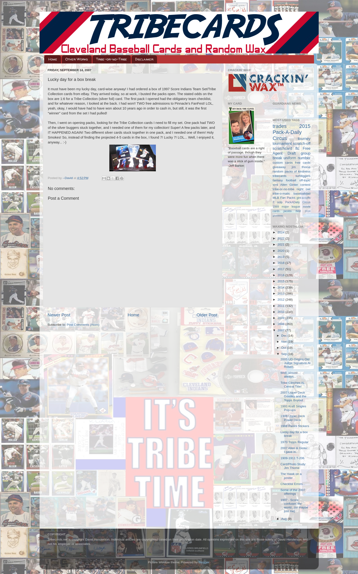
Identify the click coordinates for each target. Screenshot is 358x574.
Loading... (235, 177)
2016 (281, 275)
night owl (304, 189)
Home (52, 59)
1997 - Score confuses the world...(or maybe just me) (294, 505)
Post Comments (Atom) (83, 324)
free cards (302, 162)
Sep (284, 354)
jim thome (301, 167)
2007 (281, 330)
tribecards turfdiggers (292, 176)
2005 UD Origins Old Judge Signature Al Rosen (295, 363)
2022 (281, 238)
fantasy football (284, 180)
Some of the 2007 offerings (293, 491)
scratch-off (301, 143)
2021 (281, 244)
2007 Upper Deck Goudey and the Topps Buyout (293, 396)
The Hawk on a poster (291, 475)
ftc (297, 148)
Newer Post (59, 314)
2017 (281, 269)
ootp (280, 202)
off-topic (305, 180)
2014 (281, 287)
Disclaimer (144, 59)
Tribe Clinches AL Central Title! (293, 384)
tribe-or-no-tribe (283, 189)
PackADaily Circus (297, 202)
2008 (281, 324)
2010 (281, 312)
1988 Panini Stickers (295, 426)
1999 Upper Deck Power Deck (293, 417)
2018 (281, 263)
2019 (281, 257)
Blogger (204, 562)
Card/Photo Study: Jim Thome (293, 466)
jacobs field (292, 211)
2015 (281, 281)
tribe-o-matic (281, 193)
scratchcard (282, 148)
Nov (284, 341)
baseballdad (302, 193)
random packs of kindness (292, 171)
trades (280, 126)
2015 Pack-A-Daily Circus (292, 132)
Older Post (207, 314)
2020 (281, 250)
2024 (281, 232)
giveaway (279, 167)
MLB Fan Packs (284, 197)
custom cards (283, 162)
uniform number (297, 158)
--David (68, 178)
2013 (281, 293)
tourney (304, 138)
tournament (282, 143)
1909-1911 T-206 (292, 458)
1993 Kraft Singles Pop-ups (293, 408)
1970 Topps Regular (295, 442)
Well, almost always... (289, 374)
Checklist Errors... (293, 484)
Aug (284, 519)
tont (275, 184)
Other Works (76, 59)
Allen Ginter (289, 184)
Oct (284, 347)
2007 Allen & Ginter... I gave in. (295, 450)
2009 (281, 318)
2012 (281, 299)
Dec (284, 335)
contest (305, 184)
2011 (281, 306)
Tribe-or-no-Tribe (111, 59)
